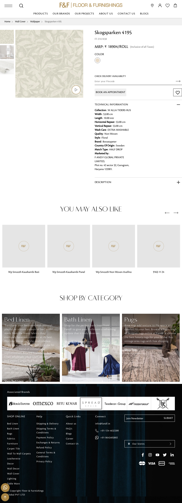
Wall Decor (13, 468)
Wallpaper (35, 21)
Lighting (11, 478)
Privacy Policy (44, 461)
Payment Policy (45, 437)
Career (69, 438)
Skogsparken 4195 (53, 21)
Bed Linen (12, 423)
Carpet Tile (13, 448)
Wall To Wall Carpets (19, 453)
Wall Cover (20, 21)
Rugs (9, 433)
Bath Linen (13, 428)
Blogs (144, 13)
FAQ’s (69, 428)
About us (106, 13)
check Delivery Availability (110, 76)
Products (40, 13)
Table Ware (13, 483)
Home (7, 21)
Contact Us (126, 13)
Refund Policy (44, 447)
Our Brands (61, 13)
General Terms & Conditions (45, 454)
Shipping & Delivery (47, 423)
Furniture (12, 443)
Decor (10, 463)
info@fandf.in (102, 423)
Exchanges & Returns (48, 442)
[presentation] (167, 213)
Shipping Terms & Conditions (46, 430)
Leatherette (13, 458)
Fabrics (11, 438)
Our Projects (84, 13)
